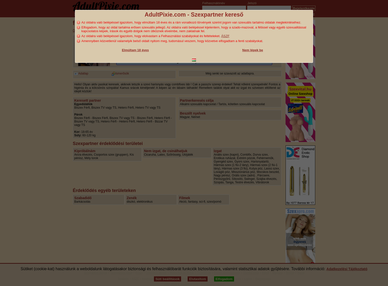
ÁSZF (225, 36)
